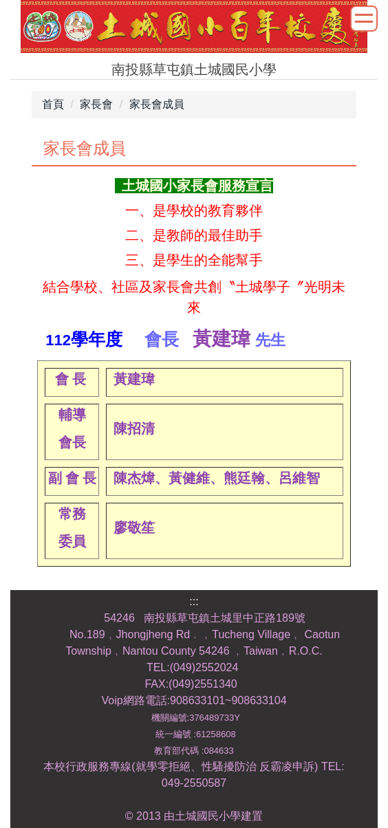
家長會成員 (156, 104)
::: (193, 601)
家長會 (96, 104)
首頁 (53, 104)
